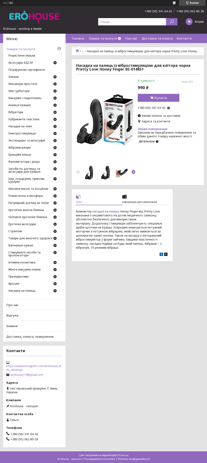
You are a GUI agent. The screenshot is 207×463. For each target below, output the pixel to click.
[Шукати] (171, 21)
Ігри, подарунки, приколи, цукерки (26, 180)
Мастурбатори (19, 91)
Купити (160, 98)
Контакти (184, 38)
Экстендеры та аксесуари (26, 140)
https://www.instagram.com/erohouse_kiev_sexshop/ (33, 368)
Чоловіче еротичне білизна (27, 217)
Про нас (131, 38)
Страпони (15, 231)
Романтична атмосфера (25, 196)
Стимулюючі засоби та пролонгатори (24, 254)
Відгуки (12, 315)
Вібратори (15, 112)
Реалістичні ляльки (21, 55)
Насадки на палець (22, 291)
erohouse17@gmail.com (26, 375)
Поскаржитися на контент (99, 459)
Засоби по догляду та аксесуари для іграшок (24, 170)
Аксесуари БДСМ (20, 63)
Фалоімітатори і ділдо (24, 162)
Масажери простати (22, 84)
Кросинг (14, 283)
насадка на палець (105, 211)
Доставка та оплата (157, 38)
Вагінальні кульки (20, 245)
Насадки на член (20, 126)
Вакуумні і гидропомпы (24, 98)
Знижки (13, 77)
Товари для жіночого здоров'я (30, 238)
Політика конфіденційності (134, 459)
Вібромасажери (19, 147)
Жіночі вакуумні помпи (24, 269)
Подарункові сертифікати (26, 70)
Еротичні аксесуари (22, 224)
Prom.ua (123, 455)
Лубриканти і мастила (23, 119)
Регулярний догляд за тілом (28, 203)
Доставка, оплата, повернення (29, 336)
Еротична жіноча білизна (26, 210)
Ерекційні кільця (19, 154)
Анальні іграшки (19, 105)
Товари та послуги (102, 38)
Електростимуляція (22, 133)
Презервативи (18, 276)
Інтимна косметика (21, 262)
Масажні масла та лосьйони (28, 189)
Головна (78, 38)
